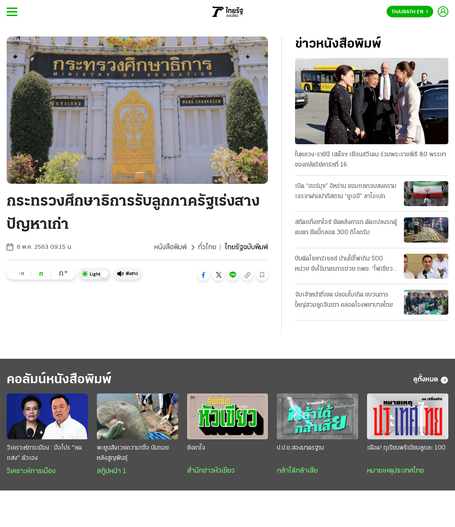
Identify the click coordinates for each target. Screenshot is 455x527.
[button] (203, 275)
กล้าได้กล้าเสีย (297, 470)
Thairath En (409, 12)
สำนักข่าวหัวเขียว (211, 470)
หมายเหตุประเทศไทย (395, 470)
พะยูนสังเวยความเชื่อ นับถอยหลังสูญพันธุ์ (133, 453)
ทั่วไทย (207, 247)
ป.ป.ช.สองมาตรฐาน (300, 448)
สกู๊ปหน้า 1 (111, 471)
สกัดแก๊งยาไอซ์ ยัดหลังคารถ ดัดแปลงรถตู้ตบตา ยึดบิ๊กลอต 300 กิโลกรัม (346, 227)
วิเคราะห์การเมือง (31, 471)
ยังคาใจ (196, 448)
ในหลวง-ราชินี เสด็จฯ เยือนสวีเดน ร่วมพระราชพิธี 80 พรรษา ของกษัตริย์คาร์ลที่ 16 (370, 159)
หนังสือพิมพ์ (170, 247)
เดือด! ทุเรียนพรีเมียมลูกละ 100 (406, 448)
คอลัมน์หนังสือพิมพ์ (59, 380)
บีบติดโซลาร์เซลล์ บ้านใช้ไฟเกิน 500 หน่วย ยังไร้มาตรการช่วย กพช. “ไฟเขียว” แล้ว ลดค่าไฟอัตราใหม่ (345, 264)
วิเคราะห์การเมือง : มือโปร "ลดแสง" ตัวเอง (44, 453)
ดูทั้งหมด (430, 380)
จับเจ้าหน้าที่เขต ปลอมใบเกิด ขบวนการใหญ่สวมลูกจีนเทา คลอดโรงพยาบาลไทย (344, 300)
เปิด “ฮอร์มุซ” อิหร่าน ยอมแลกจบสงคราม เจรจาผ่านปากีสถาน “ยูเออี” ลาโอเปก (345, 191)
